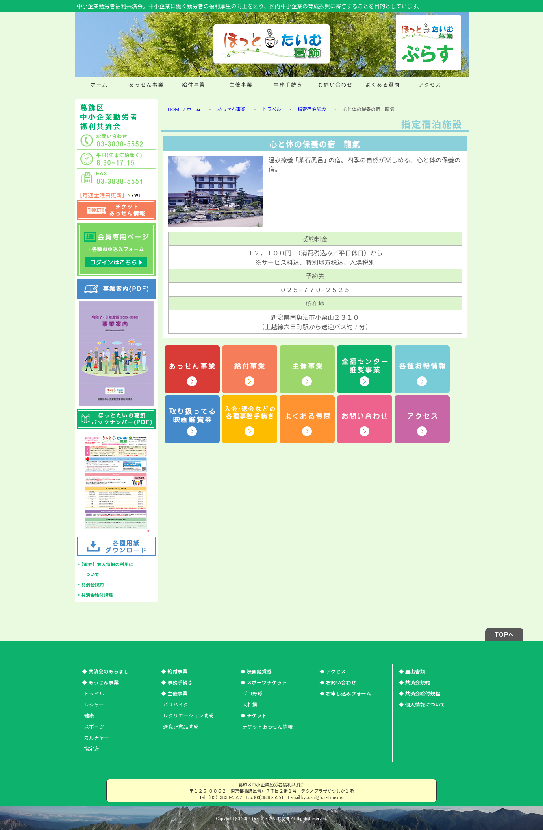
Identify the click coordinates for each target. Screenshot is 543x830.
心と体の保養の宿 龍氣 (314, 144)
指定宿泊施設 (312, 109)
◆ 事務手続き (177, 682)
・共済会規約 (90, 584)
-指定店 (90, 748)
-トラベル (93, 693)
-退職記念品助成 (179, 726)
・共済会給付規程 (95, 595)
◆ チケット (254, 715)
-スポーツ (93, 726)
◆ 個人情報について (422, 704)
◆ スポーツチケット (264, 682)
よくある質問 (382, 84)
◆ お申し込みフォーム (345, 693)
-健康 (88, 715)
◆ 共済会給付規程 (420, 693)
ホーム (99, 84)
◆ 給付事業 (174, 671)
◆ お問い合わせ (338, 682)
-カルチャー (95, 737)
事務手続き (288, 84)
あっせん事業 (146, 84)
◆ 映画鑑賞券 (256, 671)
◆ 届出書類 (412, 671)
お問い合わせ (335, 84)
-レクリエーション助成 (187, 715)
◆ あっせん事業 (100, 682)
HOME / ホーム (184, 109)
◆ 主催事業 (174, 693)
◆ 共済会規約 (414, 682)
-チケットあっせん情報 (267, 726)
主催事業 (240, 84)
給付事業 (193, 84)
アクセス (430, 84)
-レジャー (93, 704)
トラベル (271, 109)
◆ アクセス (333, 671)
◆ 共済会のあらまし (105, 671)
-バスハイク (174, 704)
